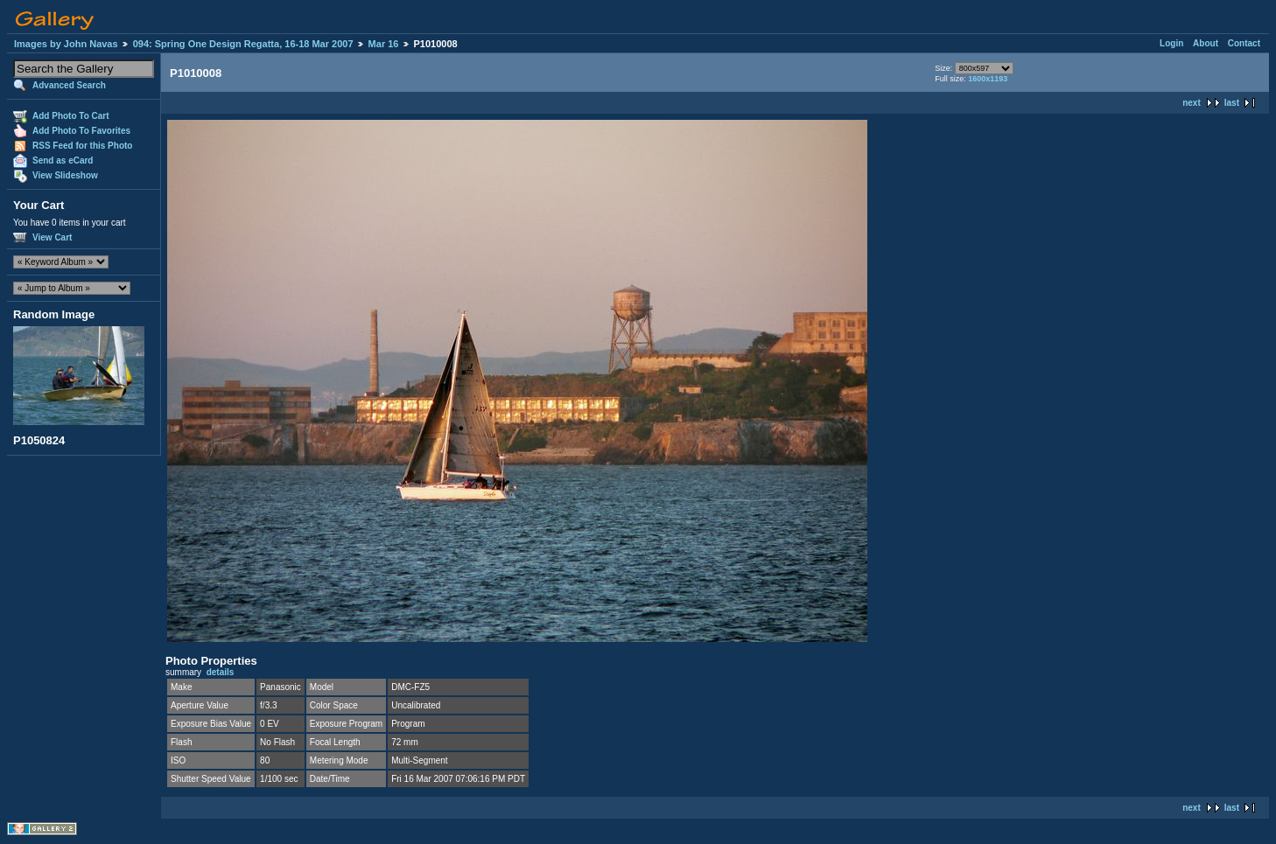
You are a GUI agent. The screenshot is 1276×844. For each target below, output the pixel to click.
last (1231, 103)
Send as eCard (62, 160)
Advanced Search (69, 85)
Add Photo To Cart (70, 116)
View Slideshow (65, 175)
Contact (1244, 43)
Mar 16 (383, 43)
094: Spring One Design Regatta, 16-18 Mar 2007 (243, 43)
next (1191, 103)
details (221, 672)
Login (1171, 43)
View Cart (52, 237)
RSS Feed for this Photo (82, 145)
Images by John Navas (66, 43)
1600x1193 (987, 78)
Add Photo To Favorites (81, 131)
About (1205, 43)
